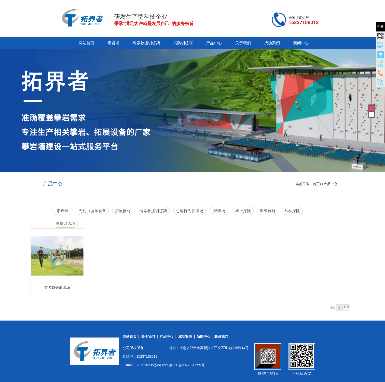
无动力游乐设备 (92, 211)
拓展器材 (123, 211)
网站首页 (86, 43)
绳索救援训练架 (146, 43)
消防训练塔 (183, 43)
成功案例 (272, 43)
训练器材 (267, 211)
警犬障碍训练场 (57, 287)
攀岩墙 (113, 43)
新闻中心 (301, 43)
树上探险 (243, 211)
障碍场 (219, 211)
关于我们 (243, 43)
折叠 (380, 27)
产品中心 (214, 43)
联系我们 (221, 336)
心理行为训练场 (189, 211)
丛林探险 (292, 211)
